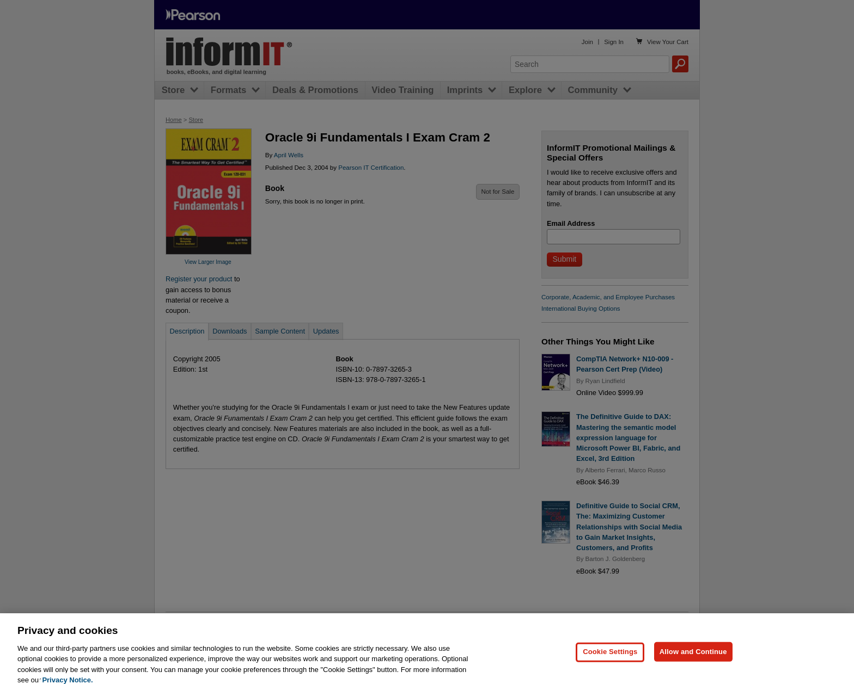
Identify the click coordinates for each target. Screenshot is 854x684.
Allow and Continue (693, 661)
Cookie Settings (610, 661)
